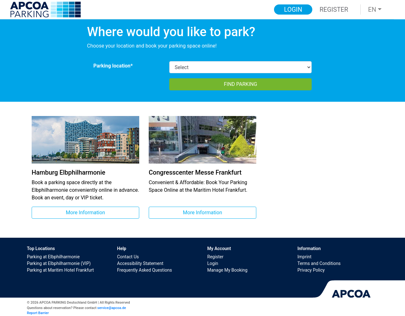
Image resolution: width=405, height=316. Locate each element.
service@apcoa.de (111, 308)
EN (372, 9)
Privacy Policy (311, 270)
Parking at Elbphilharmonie (53, 256)
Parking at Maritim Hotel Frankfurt (60, 270)
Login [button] (293, 9)
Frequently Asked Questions (144, 270)
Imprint (304, 256)
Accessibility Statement (140, 263)
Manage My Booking (227, 270)
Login (212, 263)
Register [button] (334, 9)
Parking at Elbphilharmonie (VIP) (59, 263)
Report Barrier (38, 313)
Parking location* (113, 66)
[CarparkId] (240, 67)
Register (215, 256)
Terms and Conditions (319, 263)
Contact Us (128, 256)
